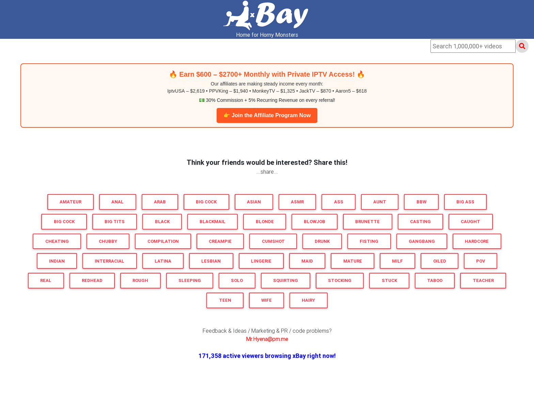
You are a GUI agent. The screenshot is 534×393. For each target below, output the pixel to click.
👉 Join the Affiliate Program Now (267, 115)
